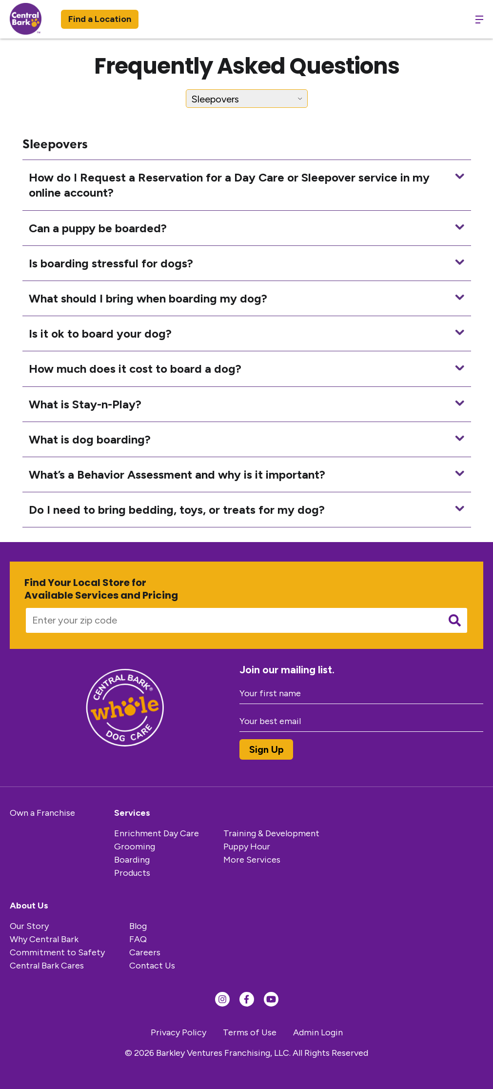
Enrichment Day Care (156, 833)
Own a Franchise (42, 812)
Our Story (29, 926)
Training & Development (271, 833)
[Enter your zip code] (230, 620)
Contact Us (152, 965)
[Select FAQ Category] (247, 98)
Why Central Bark (44, 939)
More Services (251, 859)
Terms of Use (249, 1032)
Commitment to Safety (57, 952)
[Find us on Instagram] (222, 999)
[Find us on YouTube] (271, 999)
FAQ (138, 939)
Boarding (132, 859)
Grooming (134, 846)
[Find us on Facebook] (246, 999)
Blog (138, 926)
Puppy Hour (246, 846)
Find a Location (99, 19)
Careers (144, 952)
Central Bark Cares (47, 965)
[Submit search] (455, 620)
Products (132, 872)
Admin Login (318, 1032)
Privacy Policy (178, 1032)
